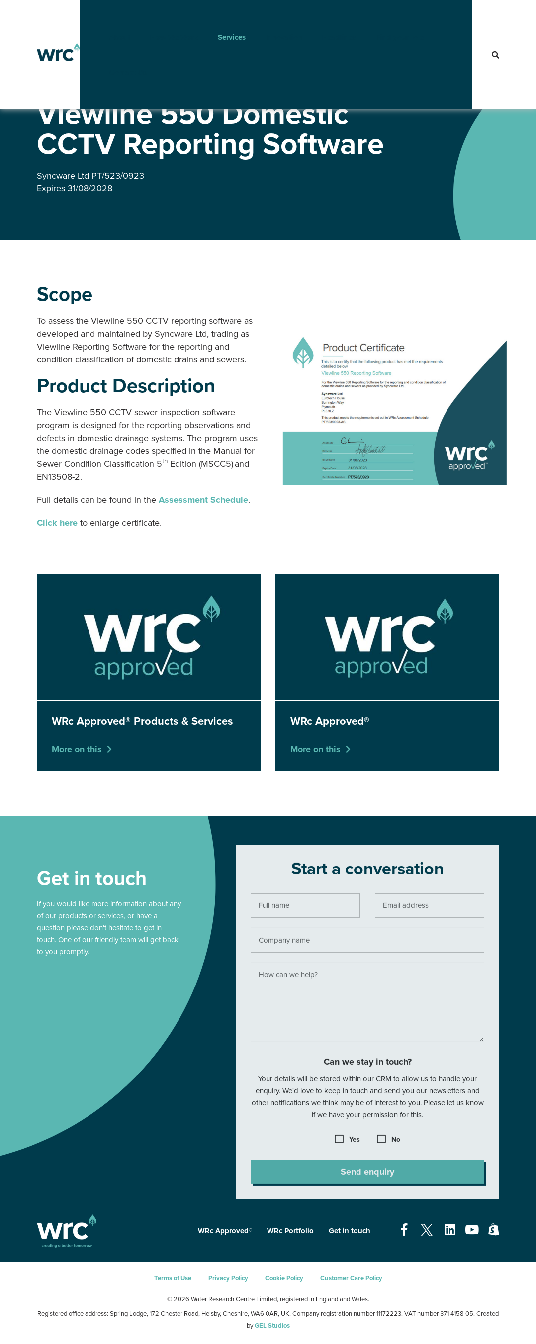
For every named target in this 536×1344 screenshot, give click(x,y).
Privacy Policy (228, 1278)
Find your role (384, 17)
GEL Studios (272, 1326)
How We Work (158, 17)
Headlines (324, 17)
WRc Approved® (91, 84)
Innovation (268, 17)
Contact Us (112, 52)
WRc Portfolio (290, 1230)
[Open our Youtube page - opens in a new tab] (472, 1230)
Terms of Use (172, 1278)
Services (216, 17)
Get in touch (349, 1230)
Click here (57, 522)
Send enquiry (367, 1176)
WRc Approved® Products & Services (173, 84)
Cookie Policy (284, 1278)
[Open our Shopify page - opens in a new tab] (493, 1230)
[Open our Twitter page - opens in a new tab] (426, 1230)
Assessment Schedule (203, 499)
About (104, 17)
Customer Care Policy (351, 1278)
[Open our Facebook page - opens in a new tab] (404, 1230)
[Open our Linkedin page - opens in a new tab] (450, 1230)
